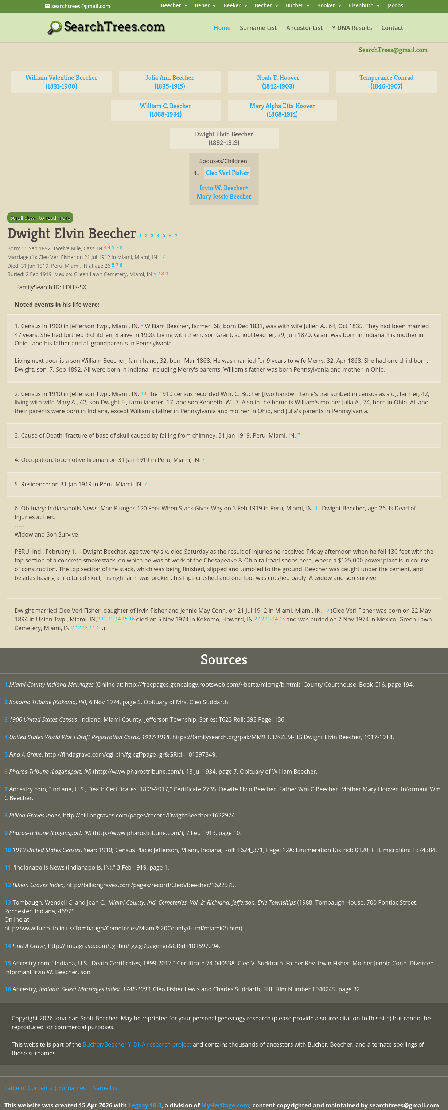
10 (7, 850)
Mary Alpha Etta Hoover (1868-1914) (282, 110)
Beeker (232, 6)
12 (7, 885)
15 (7, 963)
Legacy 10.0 (144, 1105)
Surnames (72, 1088)
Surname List (258, 28)
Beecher (171, 6)
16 (7, 989)
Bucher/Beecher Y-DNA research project (137, 1044)
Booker (326, 6)
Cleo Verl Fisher (227, 173)
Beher (202, 6)
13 (7, 902)
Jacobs (395, 6)
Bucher (294, 6)
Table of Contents (28, 1088)
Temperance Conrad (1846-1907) (386, 81)
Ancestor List (304, 28)
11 (7, 867)
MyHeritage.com (225, 1105)
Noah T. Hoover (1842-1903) (278, 81)
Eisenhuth (361, 6)
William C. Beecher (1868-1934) (166, 110)
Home (222, 28)
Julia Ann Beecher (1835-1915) (170, 81)
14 (7, 946)
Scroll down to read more (40, 217)
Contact (392, 28)
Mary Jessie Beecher (224, 196)
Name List (106, 1088)
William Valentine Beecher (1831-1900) (61, 81)
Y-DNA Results (352, 28)
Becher (263, 6)
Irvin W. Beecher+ (224, 188)
